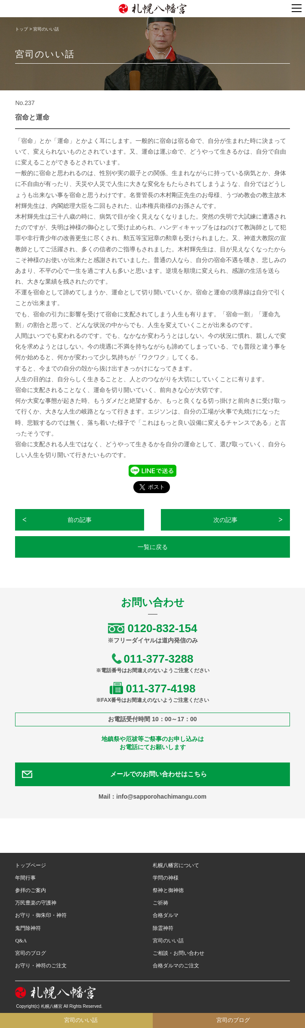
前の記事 (80, 519)
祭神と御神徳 (168, 890)
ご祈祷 (160, 903)
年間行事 (25, 878)
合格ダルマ (166, 915)
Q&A (21, 941)
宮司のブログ (30, 953)
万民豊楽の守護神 (35, 903)
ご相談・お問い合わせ (178, 953)
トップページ (30, 865)
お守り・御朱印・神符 (41, 915)
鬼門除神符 (28, 928)
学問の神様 (166, 878)
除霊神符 (163, 928)
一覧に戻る (153, 546)
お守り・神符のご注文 (41, 966)
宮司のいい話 (168, 941)
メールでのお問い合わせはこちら (158, 774)
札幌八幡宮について (176, 865)
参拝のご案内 (30, 890)
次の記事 (225, 519)
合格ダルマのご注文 (176, 966)
